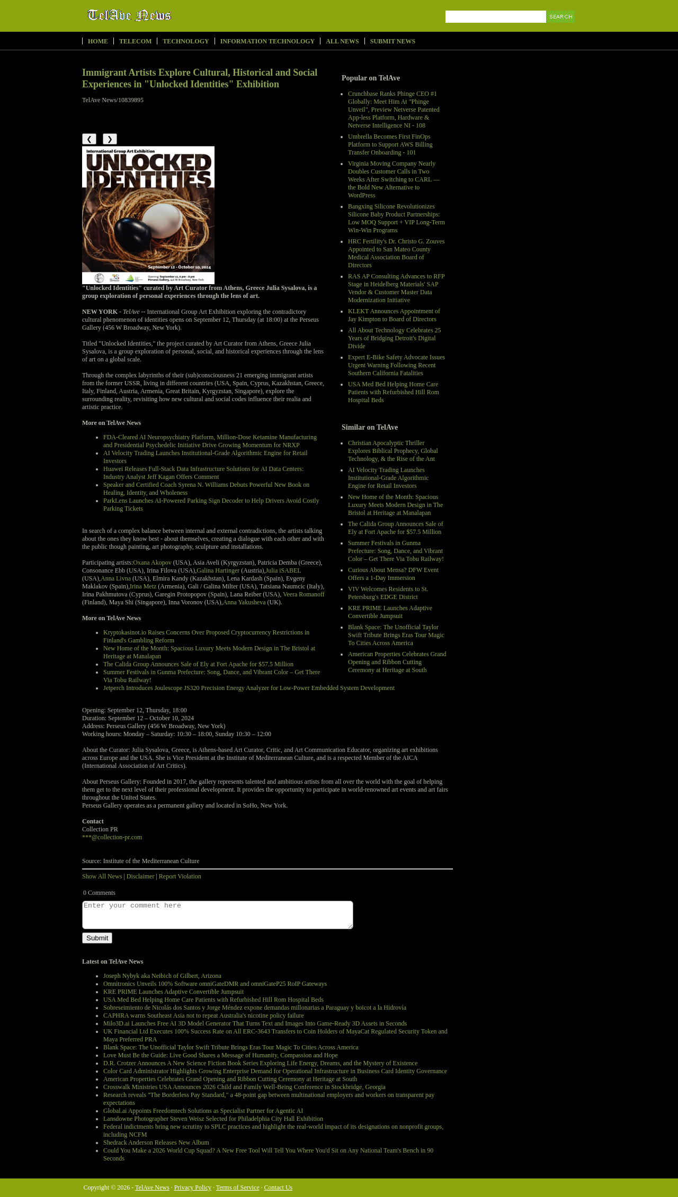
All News (342, 41)
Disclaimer (141, 876)
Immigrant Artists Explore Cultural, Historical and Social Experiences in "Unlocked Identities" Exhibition (199, 78)
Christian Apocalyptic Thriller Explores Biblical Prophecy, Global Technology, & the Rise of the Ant (393, 451)
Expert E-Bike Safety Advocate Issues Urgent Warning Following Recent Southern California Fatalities (396, 365)
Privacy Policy (192, 1187)
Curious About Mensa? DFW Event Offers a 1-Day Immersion (393, 574)
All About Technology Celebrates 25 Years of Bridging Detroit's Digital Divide (394, 338)
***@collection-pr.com (112, 837)
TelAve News (160, 15)
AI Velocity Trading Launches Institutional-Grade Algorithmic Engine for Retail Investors (388, 477)
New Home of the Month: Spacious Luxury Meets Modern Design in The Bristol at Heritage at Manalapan (395, 504)
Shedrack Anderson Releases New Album (156, 1142)
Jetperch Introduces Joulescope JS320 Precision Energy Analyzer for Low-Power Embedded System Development (249, 688)
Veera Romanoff (304, 594)
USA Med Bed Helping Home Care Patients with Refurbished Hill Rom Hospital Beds (393, 392)
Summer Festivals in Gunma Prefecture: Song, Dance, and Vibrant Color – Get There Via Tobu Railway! (396, 551)
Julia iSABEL (283, 570)
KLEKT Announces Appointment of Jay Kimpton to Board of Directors (394, 315)
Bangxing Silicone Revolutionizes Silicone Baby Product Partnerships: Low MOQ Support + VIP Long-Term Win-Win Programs (396, 218)
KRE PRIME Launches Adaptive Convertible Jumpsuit (390, 612)
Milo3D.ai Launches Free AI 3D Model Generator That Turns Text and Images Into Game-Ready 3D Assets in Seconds (255, 1023)
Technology (186, 41)
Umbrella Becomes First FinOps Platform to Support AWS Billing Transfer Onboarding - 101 (390, 144)
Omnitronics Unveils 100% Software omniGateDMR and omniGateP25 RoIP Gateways (215, 983)
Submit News (392, 41)
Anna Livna (116, 578)
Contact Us (278, 1187)
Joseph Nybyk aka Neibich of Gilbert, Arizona (162, 976)
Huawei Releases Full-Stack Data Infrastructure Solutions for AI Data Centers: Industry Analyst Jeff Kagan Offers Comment (203, 472)
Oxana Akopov (152, 562)
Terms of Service (238, 1187)
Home (98, 41)
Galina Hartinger (218, 570)
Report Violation (180, 876)
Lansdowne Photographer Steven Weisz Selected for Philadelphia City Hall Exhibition (213, 1118)
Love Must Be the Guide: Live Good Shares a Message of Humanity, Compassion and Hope (220, 1055)
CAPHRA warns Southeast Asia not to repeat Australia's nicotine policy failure (203, 1015)
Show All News (102, 876)
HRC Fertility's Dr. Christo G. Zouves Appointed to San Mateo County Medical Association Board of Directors (396, 253)
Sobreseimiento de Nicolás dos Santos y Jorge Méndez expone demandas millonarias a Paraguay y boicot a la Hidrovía (254, 1007)
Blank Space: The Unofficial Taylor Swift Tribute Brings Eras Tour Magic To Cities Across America (396, 635)
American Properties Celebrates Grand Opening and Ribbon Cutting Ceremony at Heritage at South (397, 662)
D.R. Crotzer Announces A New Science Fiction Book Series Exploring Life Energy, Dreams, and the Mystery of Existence (260, 1063)
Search (561, 29)
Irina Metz (143, 586)
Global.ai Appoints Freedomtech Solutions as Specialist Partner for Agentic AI (203, 1110)
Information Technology (267, 41)
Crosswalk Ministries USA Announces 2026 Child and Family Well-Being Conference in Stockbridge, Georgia (244, 1087)
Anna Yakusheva (244, 602)
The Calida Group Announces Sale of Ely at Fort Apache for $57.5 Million (395, 528)
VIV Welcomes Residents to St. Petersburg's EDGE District (388, 593)
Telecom (135, 41)
